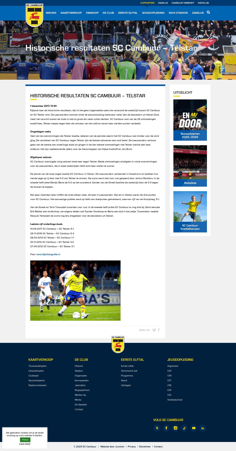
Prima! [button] (25, 439)
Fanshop (92, 13)
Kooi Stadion (178, 13)
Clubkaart (33, 375)
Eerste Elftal (132, 360)
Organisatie (81, 375)
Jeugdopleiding (153, 13)
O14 (169, 390)
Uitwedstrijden (36, 371)
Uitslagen (126, 385)
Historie (79, 366)
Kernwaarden (82, 380)
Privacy (132, 446)
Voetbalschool (174, 399)
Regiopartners (82, 390)
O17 (169, 380)
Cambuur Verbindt (183, 3)
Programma (127, 375)
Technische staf (129, 371)
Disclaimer (145, 446)
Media (78, 399)
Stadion (79, 371)
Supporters (147, 3)
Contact (79, 409)
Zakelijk (163, 3)
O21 (169, 371)
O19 (169, 375)
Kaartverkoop (71, 13)
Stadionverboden (37, 385)
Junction (119, 446)
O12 (169, 395)
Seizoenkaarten (36, 380)
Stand (124, 380)
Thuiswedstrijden (37, 366)
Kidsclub (203, 3)
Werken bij (80, 395)
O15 (169, 385)
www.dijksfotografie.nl (48, 254)
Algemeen (172, 366)
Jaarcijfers (80, 385)
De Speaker (81, 404)
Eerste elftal (127, 13)
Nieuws (51, 13)
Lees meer (24, 443)
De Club (108, 13)
